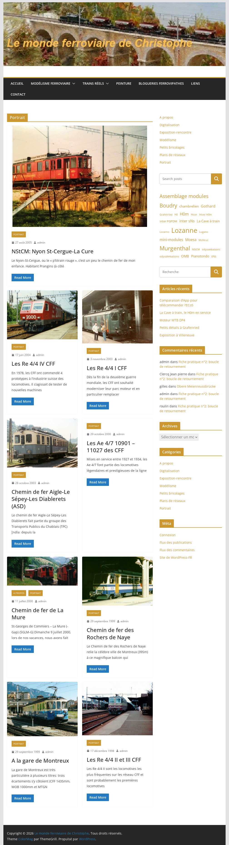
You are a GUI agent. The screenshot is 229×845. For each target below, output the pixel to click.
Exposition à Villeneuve (177, 335)
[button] (72, 83)
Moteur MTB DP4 (172, 320)
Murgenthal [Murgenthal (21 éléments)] (175, 248)
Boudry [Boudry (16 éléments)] (168, 205)
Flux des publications (176, 542)
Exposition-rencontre (175, 132)
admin (41, 242)
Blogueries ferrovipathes (161, 83)
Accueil (17, 83)
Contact (18, 94)
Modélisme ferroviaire (50, 83)
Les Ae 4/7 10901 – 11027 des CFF (111, 446)
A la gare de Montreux (40, 760)
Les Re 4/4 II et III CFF (114, 759)
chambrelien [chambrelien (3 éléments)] (189, 206)
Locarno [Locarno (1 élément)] (164, 231)
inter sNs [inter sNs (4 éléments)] (187, 220)
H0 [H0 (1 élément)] (176, 214)
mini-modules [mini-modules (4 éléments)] (171, 239)
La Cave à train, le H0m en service (185, 312)
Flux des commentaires (177, 550)
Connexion (168, 535)
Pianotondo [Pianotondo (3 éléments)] (200, 256)
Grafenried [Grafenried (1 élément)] (166, 214)
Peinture (123, 83)
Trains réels (93, 83)
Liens (195, 83)
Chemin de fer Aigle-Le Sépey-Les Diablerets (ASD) (41, 499)
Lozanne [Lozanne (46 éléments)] (184, 230)
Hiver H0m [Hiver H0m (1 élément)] (205, 214)
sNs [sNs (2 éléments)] (213, 256)
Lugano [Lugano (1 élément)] (203, 231)
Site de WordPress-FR (176, 557)
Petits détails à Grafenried (179, 327)
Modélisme (168, 140)
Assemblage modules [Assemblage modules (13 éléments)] (184, 196)
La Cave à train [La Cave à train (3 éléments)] (208, 221)
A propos (18, 593)
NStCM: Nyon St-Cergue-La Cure (53, 251)
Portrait (18, 234)
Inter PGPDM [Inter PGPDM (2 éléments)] (168, 221)
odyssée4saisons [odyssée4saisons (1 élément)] (169, 256)
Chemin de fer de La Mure (38, 613)
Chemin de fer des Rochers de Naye (110, 633)
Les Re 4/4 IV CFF (33, 363)
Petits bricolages (172, 147)
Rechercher (216, 178)
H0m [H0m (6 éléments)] (184, 214)
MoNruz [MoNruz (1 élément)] (203, 240)
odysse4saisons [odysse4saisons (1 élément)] (211, 249)
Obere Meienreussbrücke (196, 386)
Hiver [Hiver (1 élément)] (194, 214)
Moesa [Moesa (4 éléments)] (191, 239)
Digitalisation (170, 125)
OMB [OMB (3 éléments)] (185, 256)
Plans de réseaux (172, 155)
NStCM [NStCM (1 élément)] (196, 249)
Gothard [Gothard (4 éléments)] (208, 206)
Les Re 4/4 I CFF (107, 368)
